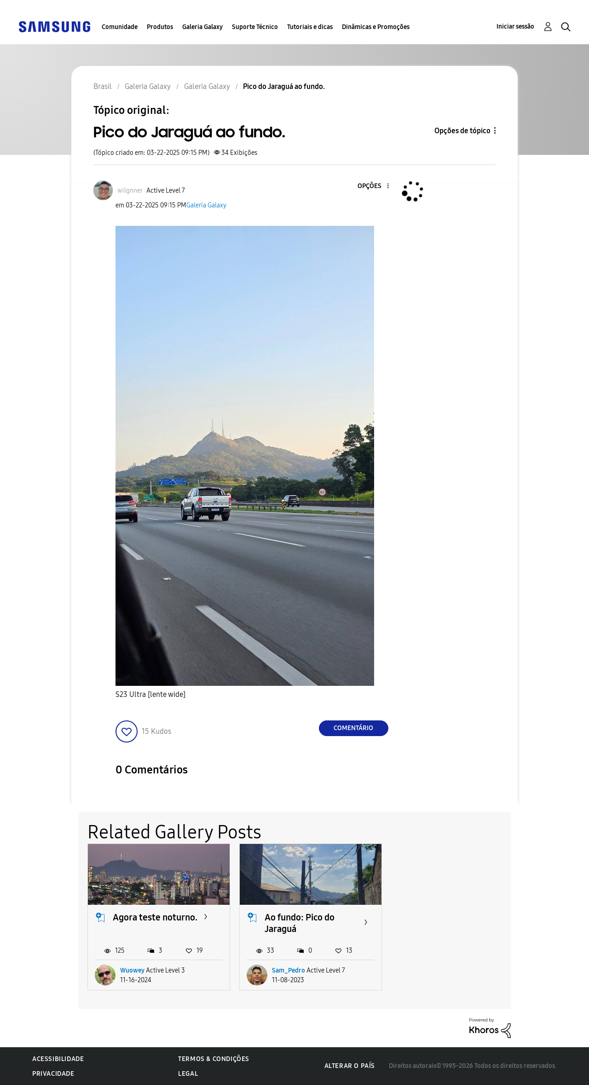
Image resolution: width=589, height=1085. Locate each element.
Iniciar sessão (515, 26)
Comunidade (120, 27)
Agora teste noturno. (155, 917)
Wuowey (132, 970)
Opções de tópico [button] (462, 130)
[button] (372, 186)
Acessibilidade (58, 1059)
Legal (188, 1074)
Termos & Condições (213, 1059)
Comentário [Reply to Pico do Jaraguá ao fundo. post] (353, 728)
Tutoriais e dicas (310, 27)
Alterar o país (349, 1066)
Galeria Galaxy (202, 27)
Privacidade (53, 1074)
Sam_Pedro (288, 970)
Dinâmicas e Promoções (376, 27)
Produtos (160, 27)
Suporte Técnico (255, 27)
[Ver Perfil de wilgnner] (130, 191)
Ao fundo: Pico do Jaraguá (300, 923)
